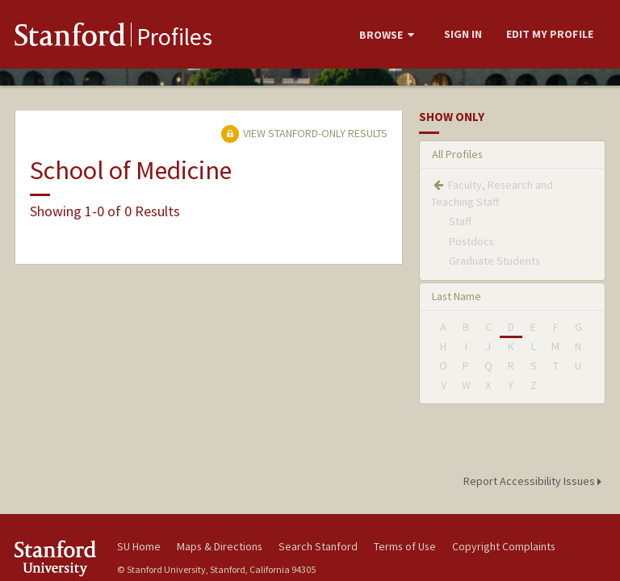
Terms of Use (405, 546)
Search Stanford (318, 546)
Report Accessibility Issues (534, 481)
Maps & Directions (219, 546)
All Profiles (457, 154)
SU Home (139, 546)
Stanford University (56, 558)
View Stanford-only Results (304, 133)
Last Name (456, 296)
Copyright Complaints (503, 546)
